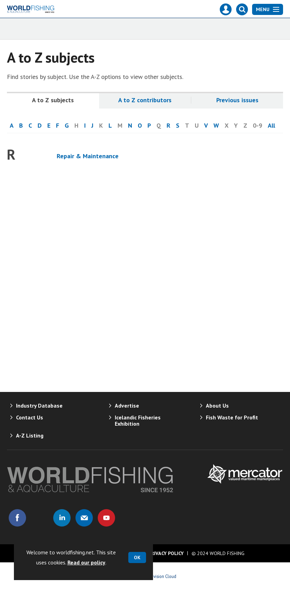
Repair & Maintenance (88, 156)
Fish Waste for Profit (232, 417)
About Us (217, 405)
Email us (84, 518)
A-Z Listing (29, 435)
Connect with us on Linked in (62, 518)
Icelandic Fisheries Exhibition (138, 420)
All (271, 125)
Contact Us (29, 417)
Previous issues (237, 100)
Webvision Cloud (160, 576)
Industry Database (39, 405)
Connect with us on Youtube (106, 518)
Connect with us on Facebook (17, 518)
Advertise (127, 405)
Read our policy (86, 562)
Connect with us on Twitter (40, 518)
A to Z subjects (53, 100)
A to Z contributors (144, 100)
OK (137, 557)
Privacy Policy (166, 553)
